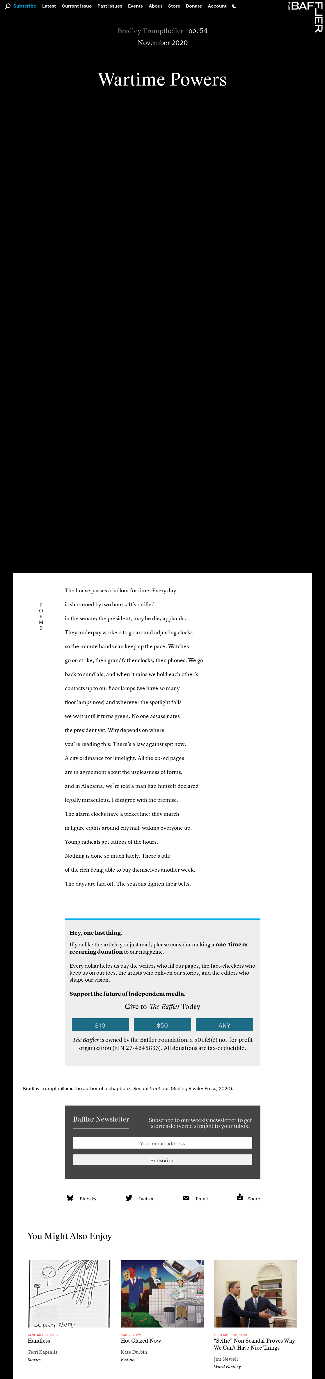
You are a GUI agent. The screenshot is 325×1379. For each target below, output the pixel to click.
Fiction (128, 1360)
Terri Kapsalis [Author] (42, 1351)
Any (225, 1024)
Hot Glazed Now (141, 1340)
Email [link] (202, 1198)
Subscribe (24, 6)
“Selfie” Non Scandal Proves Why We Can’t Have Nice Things (254, 1344)
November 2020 (163, 42)
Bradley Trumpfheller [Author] (150, 30)
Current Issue (77, 5)
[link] (70, 1198)
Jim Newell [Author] (226, 1358)
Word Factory (227, 1367)
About (155, 5)
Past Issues (109, 5)
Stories (34, 1360)
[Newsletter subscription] (162, 1159)
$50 (162, 1024)
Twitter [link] (146, 1198)
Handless (39, 1340)
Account (217, 5)
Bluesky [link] (88, 1198)
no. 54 (198, 30)
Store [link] (174, 5)
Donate (194, 5)
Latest (49, 5)
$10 (100, 1024)
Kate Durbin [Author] (134, 1351)
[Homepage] (306, 17)
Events (135, 5)
